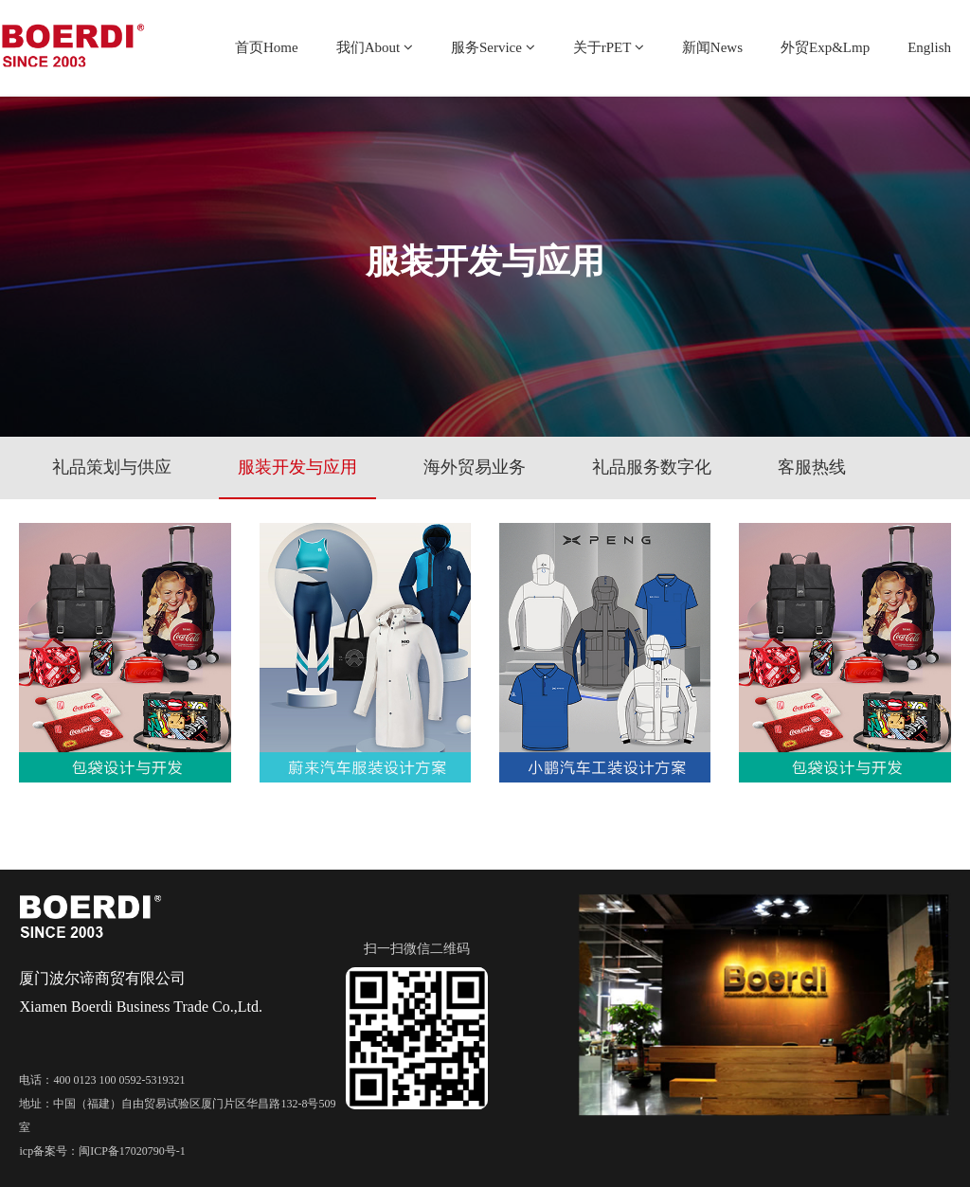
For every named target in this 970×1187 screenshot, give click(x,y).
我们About (374, 47)
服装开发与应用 (297, 467)
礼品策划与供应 (111, 467)
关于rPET (608, 47)
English (929, 47)
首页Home (266, 47)
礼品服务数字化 (651, 467)
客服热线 (812, 467)
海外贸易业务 (474, 467)
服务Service (493, 47)
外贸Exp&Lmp (825, 47)
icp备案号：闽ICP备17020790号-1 (102, 1151)
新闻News (712, 47)
